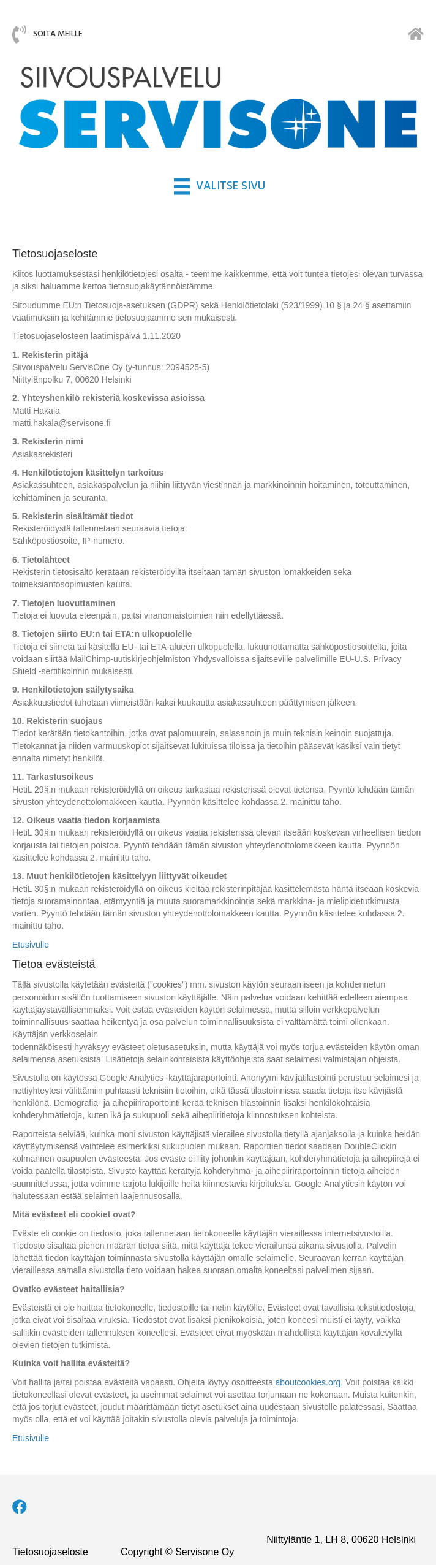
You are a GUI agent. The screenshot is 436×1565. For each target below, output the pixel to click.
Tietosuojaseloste (50, 1552)
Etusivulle (30, 945)
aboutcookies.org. (310, 1382)
